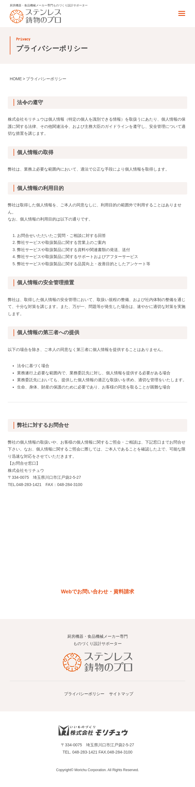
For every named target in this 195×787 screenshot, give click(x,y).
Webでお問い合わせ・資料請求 (97, 592)
